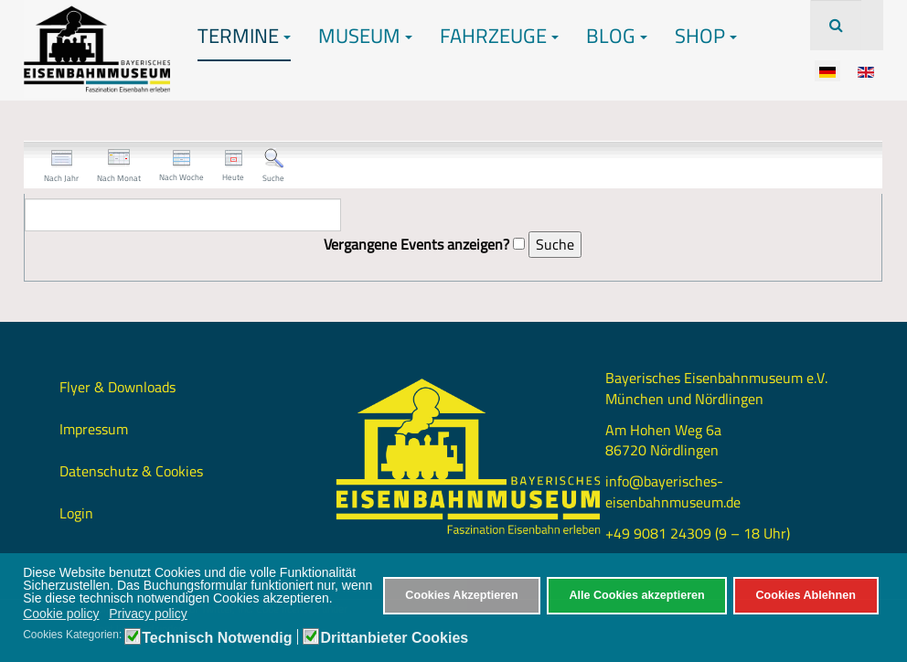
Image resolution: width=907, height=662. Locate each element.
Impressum (93, 429)
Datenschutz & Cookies (131, 471)
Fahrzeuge (499, 35)
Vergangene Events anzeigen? (416, 244)
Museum (365, 35)
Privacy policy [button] (148, 613)
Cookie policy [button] (61, 613)
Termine (244, 35)
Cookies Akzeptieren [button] (461, 595)
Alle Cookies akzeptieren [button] (636, 595)
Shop (706, 35)
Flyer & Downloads (117, 386)
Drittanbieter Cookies (394, 638)
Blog (616, 35)
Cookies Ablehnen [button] (805, 595)
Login (76, 513)
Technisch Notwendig (217, 638)
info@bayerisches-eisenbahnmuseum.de (673, 491)
